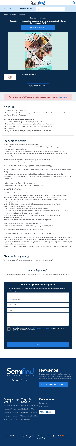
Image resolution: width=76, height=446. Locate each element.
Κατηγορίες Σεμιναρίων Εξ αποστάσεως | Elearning (20, 416)
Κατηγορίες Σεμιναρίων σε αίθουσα (15, 412)
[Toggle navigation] (6, 3)
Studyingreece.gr (44, 406)
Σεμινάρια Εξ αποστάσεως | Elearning (16, 409)
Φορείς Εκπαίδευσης (11, 419)
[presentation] (38, 336)
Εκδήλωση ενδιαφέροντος (38, 27)
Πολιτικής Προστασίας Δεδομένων (40, 328)
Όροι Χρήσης (26, 436)
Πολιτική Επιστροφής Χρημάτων (38, 438)
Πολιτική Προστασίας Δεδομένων (42, 436)
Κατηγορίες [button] (8, 8)
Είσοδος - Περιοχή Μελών (30, 416)
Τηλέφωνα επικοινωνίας (38, 85)
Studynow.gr (43, 403)
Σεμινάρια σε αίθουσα (11, 405)
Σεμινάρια (6, 14)
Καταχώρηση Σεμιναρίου (29, 405)
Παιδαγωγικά (21, 14)
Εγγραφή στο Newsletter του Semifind (53, 384)
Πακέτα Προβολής (27, 409)
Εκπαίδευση (13, 14)
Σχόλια (38, 319)
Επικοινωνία (25, 419)
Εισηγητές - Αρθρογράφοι (29, 412)
